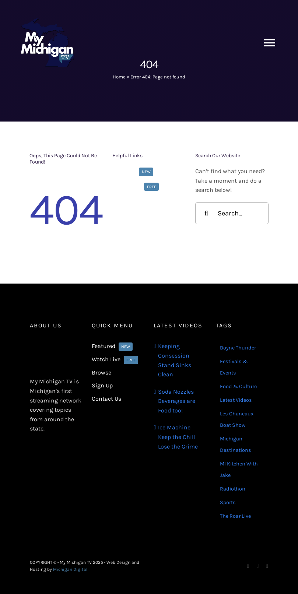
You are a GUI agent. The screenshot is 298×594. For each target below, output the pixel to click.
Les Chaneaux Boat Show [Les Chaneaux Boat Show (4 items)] (236, 419)
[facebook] (248, 566)
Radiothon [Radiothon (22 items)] (232, 489)
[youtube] (267, 566)
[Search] (206, 213)
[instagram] (257, 566)
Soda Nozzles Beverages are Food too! (176, 401)
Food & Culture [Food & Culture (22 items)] (238, 386)
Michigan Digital (70, 569)
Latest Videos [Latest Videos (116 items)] (236, 400)
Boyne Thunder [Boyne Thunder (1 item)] (238, 348)
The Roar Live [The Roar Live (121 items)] (235, 516)
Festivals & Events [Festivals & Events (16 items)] (234, 367)
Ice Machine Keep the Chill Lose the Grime (178, 437)
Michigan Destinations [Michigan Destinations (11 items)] (235, 444)
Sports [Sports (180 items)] (228, 502)
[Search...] (232, 213)
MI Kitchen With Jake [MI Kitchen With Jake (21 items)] (239, 469)
